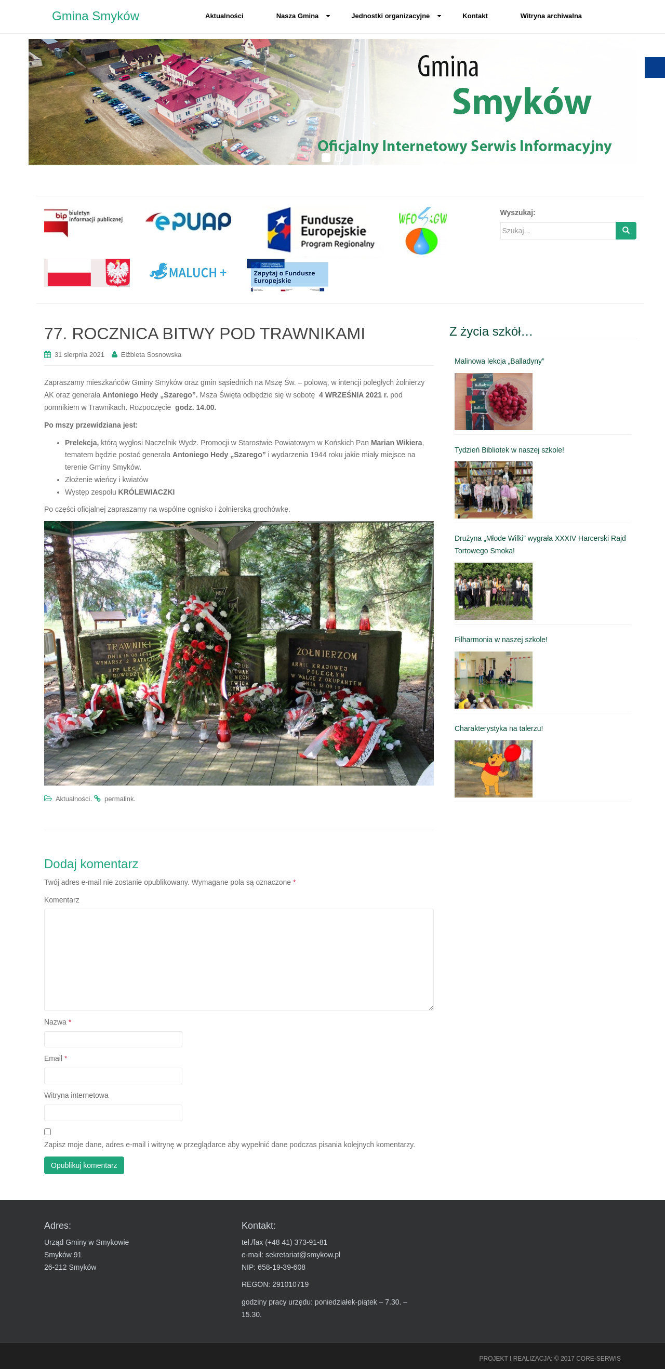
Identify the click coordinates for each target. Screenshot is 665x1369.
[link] (87, 222)
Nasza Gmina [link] (303, 16)
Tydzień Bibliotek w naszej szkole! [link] (509, 450)
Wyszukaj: (518, 212)
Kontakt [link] (474, 16)
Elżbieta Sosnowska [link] (151, 354)
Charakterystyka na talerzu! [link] (499, 728)
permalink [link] (119, 799)
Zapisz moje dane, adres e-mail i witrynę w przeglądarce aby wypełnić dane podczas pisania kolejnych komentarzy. (229, 1144)
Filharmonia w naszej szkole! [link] (501, 639)
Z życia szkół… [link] (491, 331)
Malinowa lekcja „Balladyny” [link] (499, 361)
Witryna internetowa (76, 1095)
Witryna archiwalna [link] (551, 16)
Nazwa (57, 1022)
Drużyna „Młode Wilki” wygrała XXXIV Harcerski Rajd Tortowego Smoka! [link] (540, 544)
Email (55, 1058)
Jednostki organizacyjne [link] (396, 16)
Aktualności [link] (224, 16)
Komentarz (61, 900)
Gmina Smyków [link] (95, 16)
